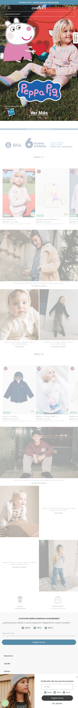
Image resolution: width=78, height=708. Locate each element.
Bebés (49, 692)
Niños (68, 692)
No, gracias (57, 703)
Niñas (59, 692)
